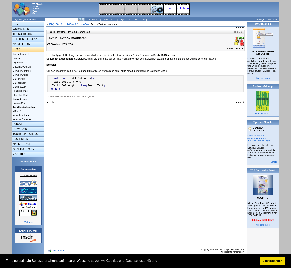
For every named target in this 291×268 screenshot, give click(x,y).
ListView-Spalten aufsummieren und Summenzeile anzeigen (259, 138)
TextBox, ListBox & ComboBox (72, 24)
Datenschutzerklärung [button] (141, 260)
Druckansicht (56, 250)
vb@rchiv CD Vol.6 (128, 19)
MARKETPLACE (21, 144)
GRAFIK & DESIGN (23, 149)
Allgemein (17, 62)
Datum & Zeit (19, 87)
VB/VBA (16, 111)
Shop (144, 19)
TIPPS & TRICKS (22, 34)
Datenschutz (109, 19)
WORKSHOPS (20, 29)
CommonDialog (20, 75)
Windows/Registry (21, 119)
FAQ (18, 49)
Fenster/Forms (20, 91)
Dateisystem (18, 79)
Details (273, 162)
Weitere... (28, 222)
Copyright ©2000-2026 (266, 19)
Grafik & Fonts (19, 99)
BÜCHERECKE (21, 139)
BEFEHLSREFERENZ (24, 39)
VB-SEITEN (19, 154)
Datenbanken (19, 83)
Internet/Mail (18, 103)
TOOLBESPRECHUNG (25, 134)
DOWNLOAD (19, 129)
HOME (16, 24)
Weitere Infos (263, 78)
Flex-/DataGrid (20, 95)
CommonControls (21, 71)
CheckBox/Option (21, 66)
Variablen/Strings (21, 115)
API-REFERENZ (21, 44)
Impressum (92, 19)
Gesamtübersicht (21, 54)
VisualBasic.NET (262, 113)
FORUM (17, 124)
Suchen (16, 58)
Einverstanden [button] (273, 260)
